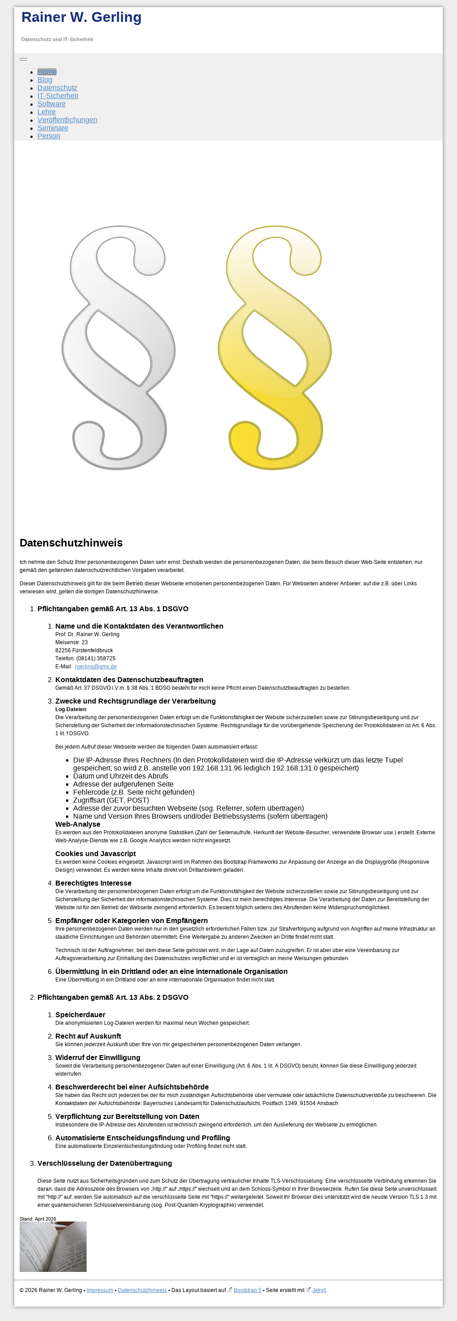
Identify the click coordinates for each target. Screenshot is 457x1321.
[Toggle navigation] (23, 59)
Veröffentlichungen (67, 120)
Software (51, 104)
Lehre (46, 112)
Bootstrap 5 (248, 1290)
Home (47, 71)
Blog (44, 79)
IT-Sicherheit (57, 95)
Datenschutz (57, 87)
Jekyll (319, 1290)
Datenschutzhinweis (142, 1290)
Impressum (100, 1290)
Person (48, 136)
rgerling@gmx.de (96, 666)
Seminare (52, 128)
